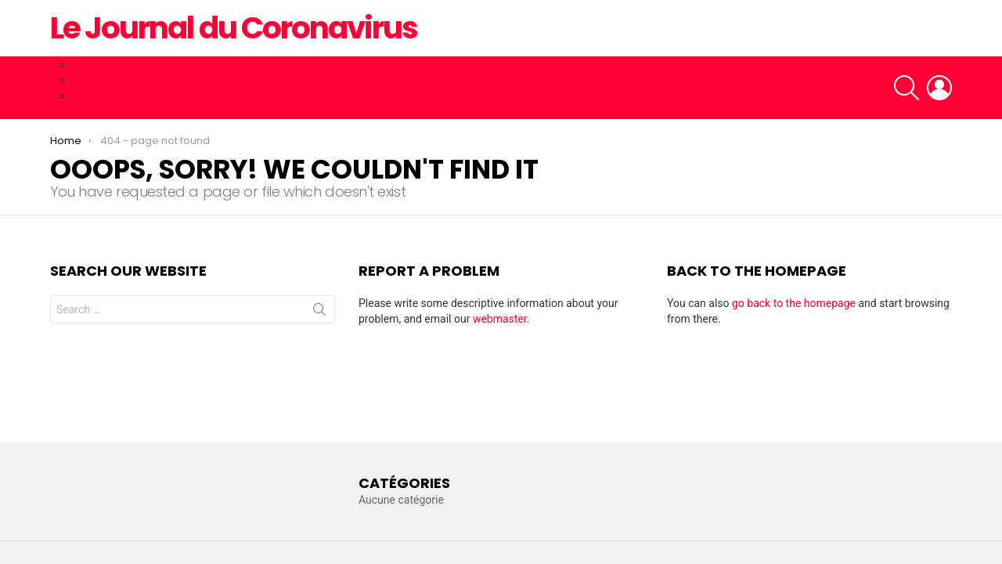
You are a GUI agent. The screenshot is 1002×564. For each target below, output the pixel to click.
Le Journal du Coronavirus (233, 27)
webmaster (500, 319)
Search (319, 312)
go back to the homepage (794, 303)
